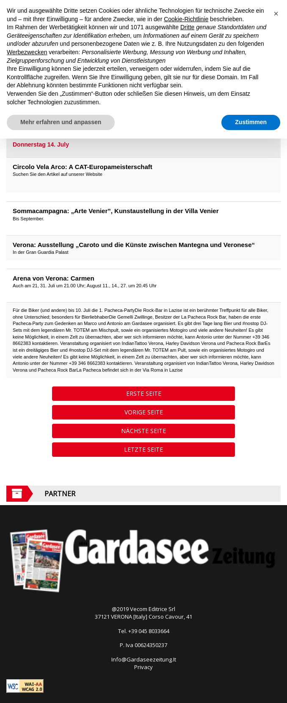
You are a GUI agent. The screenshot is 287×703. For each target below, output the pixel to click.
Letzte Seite (143, 449)
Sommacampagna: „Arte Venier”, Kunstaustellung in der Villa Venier (116, 210)
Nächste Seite (143, 431)
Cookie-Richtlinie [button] (186, 19)
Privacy (143, 667)
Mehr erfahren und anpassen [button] (60, 122)
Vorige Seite (143, 412)
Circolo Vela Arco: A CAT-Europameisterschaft (82, 166)
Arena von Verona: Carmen (53, 278)
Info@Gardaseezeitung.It (143, 659)
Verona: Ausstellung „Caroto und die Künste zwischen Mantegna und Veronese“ (134, 244)
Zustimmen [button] (251, 122)
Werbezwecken (27, 52)
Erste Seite (143, 393)
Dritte (187, 27)
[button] (276, 13)
